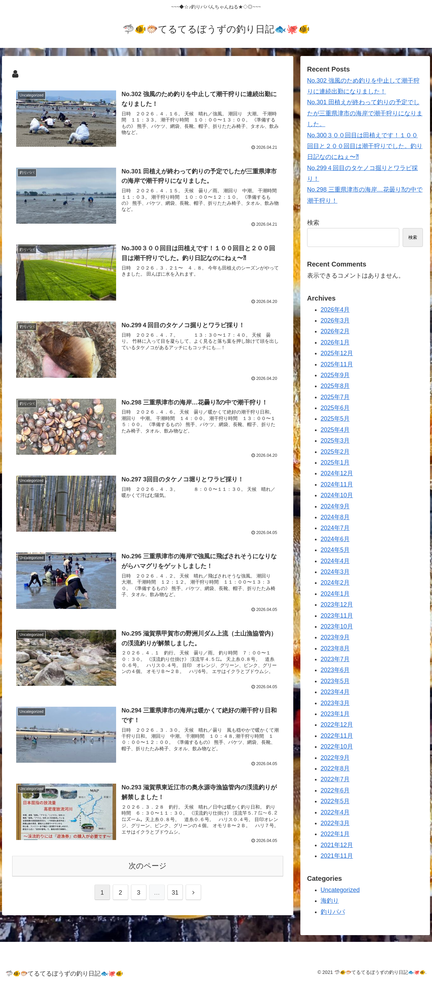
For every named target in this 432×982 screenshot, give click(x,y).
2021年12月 (337, 845)
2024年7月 (335, 528)
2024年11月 (337, 484)
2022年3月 (335, 823)
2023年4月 (335, 692)
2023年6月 (335, 670)
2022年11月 (337, 735)
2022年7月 (335, 779)
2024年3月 (335, 571)
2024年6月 (335, 539)
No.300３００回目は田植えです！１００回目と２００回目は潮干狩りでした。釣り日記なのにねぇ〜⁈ (365, 146)
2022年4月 (335, 812)
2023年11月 (337, 615)
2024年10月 (337, 495)
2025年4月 (335, 429)
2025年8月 (335, 386)
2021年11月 (337, 855)
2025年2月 (335, 451)
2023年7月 (335, 659)
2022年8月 (335, 768)
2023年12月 (337, 604)
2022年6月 (335, 790)
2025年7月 (335, 397)
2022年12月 (337, 724)
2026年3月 (335, 320)
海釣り (330, 900)
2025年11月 (337, 364)
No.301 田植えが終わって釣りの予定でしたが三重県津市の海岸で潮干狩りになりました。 (365, 113)
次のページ (148, 864)
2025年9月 (335, 375)
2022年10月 (337, 746)
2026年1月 (335, 342)
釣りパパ (333, 911)
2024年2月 (335, 582)
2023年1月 (335, 713)
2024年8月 (335, 517)
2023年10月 (337, 626)
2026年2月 (335, 331)
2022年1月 (335, 834)
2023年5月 (335, 681)
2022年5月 (335, 801)
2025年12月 (337, 353)
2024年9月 (335, 506)
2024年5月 (335, 549)
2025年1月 (335, 462)
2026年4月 (335, 309)
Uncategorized (340, 890)
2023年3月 (335, 703)
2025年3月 (335, 440)
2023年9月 (335, 637)
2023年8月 (335, 648)
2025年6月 (335, 407)
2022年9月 (335, 757)
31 (175, 891)
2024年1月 (335, 593)
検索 (313, 222)
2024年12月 (337, 473)
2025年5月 (335, 418)
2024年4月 (335, 561)
